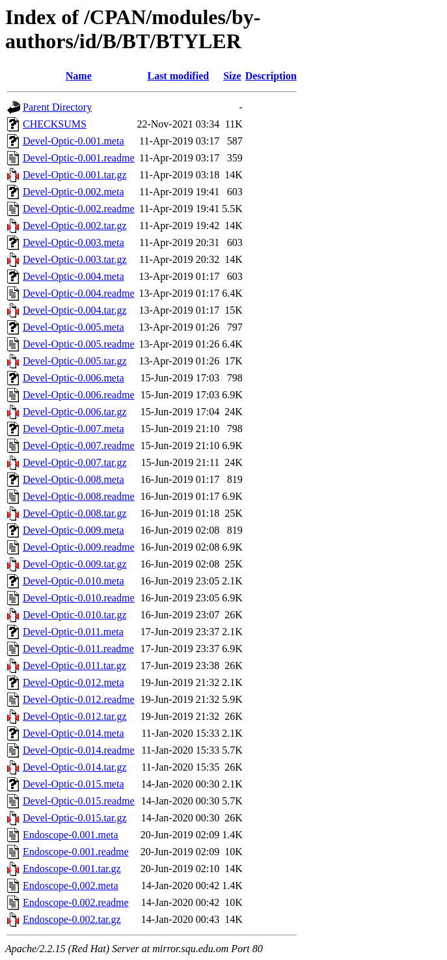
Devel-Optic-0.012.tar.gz (75, 716)
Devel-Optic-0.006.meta (73, 377)
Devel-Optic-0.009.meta (73, 530)
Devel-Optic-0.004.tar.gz (75, 310)
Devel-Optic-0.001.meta (73, 140)
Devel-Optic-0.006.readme (78, 394)
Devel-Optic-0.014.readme (78, 750)
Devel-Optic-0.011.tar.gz (74, 665)
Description (271, 75)
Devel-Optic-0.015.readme (78, 800)
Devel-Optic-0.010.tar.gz (75, 614)
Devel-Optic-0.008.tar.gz (75, 513)
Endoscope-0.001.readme (76, 851)
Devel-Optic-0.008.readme (78, 496)
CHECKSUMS (55, 124)
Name (79, 75)
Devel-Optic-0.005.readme (78, 344)
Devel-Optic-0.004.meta (73, 276)
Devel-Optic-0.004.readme (78, 293)
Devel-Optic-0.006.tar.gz (75, 411)
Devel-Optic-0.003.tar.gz (75, 259)
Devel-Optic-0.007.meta (73, 428)
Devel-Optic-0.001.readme (78, 157)
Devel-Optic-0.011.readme (78, 648)
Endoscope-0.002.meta (70, 885)
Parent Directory (57, 107)
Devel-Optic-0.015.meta (73, 783)
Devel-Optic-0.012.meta (73, 682)
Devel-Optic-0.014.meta (73, 733)
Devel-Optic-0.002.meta (73, 191)
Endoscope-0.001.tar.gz (72, 868)
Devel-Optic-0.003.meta (73, 242)
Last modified (178, 75)
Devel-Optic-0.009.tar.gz (75, 563)
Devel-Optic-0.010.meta (73, 580)
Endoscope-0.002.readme (76, 902)
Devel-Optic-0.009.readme (78, 547)
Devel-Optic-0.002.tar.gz (75, 225)
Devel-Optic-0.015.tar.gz (75, 817)
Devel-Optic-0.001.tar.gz (75, 174)
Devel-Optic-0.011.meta (73, 631)
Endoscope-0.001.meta (70, 834)
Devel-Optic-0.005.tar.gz (75, 360)
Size (232, 75)
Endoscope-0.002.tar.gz (72, 919)
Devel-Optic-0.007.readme (78, 445)
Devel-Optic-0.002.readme (78, 208)
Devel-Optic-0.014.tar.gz (75, 767)
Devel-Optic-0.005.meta (73, 327)
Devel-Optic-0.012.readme (78, 699)
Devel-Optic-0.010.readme (78, 597)
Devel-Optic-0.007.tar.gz (75, 462)
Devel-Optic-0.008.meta (73, 479)
